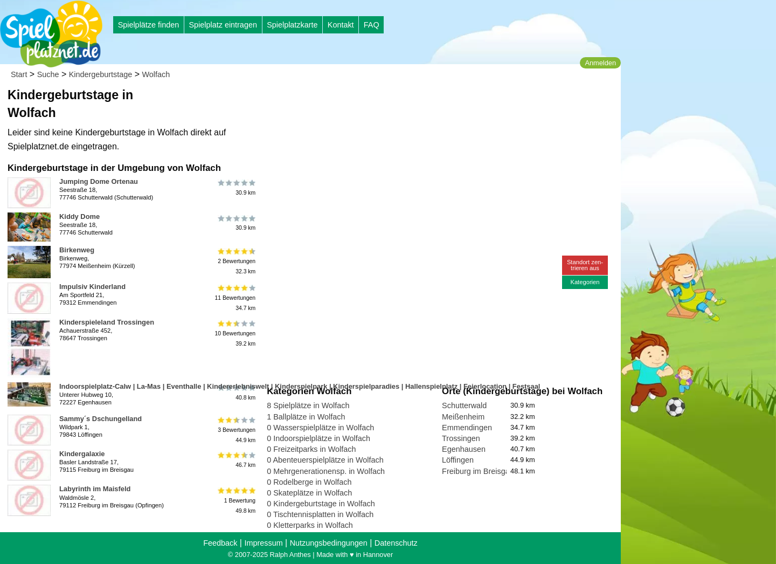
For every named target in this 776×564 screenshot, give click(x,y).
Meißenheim (463, 416)
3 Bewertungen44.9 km (235, 430)
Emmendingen (467, 427)
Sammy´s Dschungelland (100, 419)
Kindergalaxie (82, 454)
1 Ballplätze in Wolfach (306, 416)
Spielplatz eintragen (223, 24)
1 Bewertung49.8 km (235, 500)
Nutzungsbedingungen (329, 543)
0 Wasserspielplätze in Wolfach (320, 427)
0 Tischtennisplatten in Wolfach (320, 514)
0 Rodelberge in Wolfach (309, 482)
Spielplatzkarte (292, 24)
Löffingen (458, 460)
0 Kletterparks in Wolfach (310, 525)
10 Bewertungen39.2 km (234, 333)
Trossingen (461, 438)
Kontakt (341, 24)
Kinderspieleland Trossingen (106, 322)
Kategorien (584, 282)
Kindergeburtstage (101, 74)
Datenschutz (396, 543)
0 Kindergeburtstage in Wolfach (321, 503)
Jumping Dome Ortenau (98, 181)
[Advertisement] (389, 102)
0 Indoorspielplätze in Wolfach (318, 438)
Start (19, 74)
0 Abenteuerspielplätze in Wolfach (325, 460)
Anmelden (600, 63)
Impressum (263, 543)
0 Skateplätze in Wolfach (309, 493)
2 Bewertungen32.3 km (235, 261)
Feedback (220, 543)
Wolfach (156, 74)
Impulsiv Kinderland (92, 287)
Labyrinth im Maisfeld (94, 489)
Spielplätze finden (148, 24)
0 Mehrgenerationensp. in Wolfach (326, 471)
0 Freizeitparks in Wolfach (311, 449)
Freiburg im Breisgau (478, 471)
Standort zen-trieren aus (585, 265)
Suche (48, 74)
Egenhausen (464, 449)
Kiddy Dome (79, 216)
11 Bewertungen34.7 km (234, 298)
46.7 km (235, 460)
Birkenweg (76, 250)
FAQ (371, 24)
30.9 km (235, 188)
